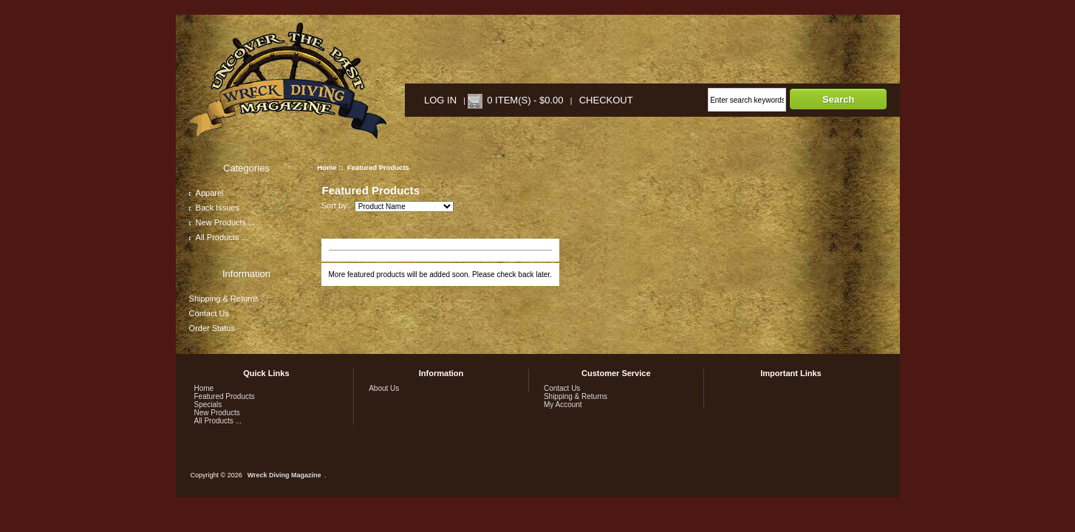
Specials (208, 404)
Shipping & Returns (224, 298)
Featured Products (224, 396)
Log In (440, 100)
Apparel (206, 192)
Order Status (212, 328)
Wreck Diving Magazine (284, 475)
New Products (217, 413)
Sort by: (336, 206)
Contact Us (209, 313)
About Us (384, 388)
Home (326, 167)
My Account (563, 404)
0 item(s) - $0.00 (525, 100)
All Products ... (218, 237)
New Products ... (222, 222)
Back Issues (214, 207)
